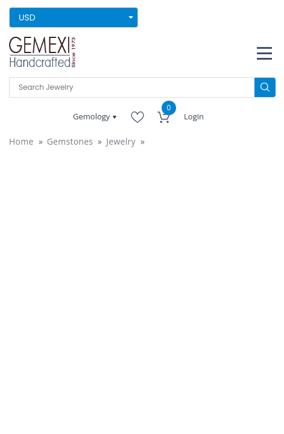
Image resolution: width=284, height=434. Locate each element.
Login (194, 116)
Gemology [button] (92, 116)
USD (27, 17)
